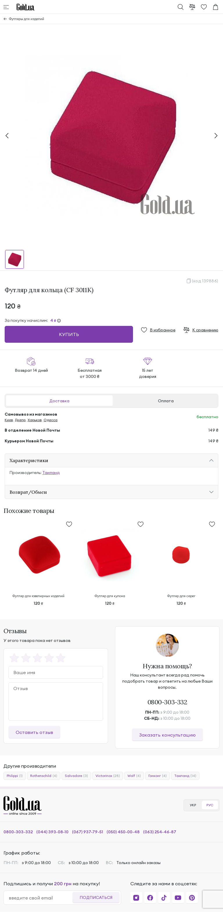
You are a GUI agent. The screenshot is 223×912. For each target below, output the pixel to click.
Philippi (15, 775)
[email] (40, 898)
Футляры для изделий (26, 19)
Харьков (35, 420)
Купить (69, 334)
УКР (193, 805)
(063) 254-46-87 (159, 831)
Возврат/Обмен (28, 492)
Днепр (20, 420)
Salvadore (76, 775)
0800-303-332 (167, 702)
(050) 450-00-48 (123, 831)
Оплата (166, 400)
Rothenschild (43, 775)
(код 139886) (205, 280)
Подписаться (96, 897)
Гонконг (157, 775)
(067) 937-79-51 (87, 831)
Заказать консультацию (167, 735)
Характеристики (29, 460)
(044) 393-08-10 (52, 831)
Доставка (59, 400)
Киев (9, 420)
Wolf (134, 775)
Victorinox (108, 775)
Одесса (50, 420)
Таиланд (51, 472)
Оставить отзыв (34, 732)
